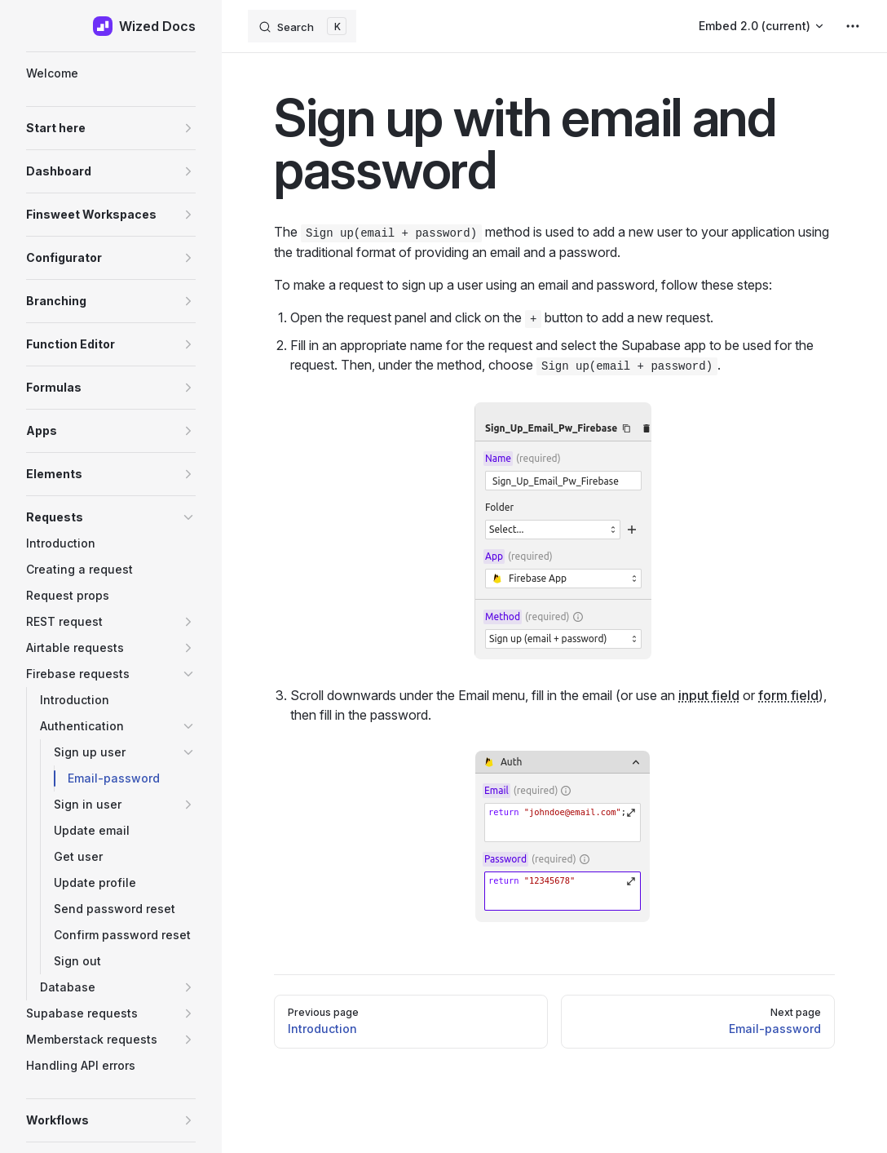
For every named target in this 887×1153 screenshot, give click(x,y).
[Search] (302, 26)
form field (788, 695)
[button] (111, 128)
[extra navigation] (853, 26)
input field (708, 695)
